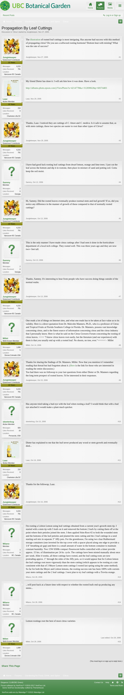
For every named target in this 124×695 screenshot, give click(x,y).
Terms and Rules (116, 690)
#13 (119, 581)
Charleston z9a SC (14, 116)
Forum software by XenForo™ (23, 690)
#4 (120, 195)
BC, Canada (16, 559)
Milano (6, 547)
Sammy (6, 183)
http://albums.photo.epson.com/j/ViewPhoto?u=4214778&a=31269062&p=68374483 (66, 88)
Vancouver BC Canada (12, 74)
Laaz (5, 99)
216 (19, 108)
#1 (120, 74)
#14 (119, 617)
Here (72, 368)
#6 (120, 273)
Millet (5, 340)
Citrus (15, 32)
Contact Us (98, 687)
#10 (119, 438)
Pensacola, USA (15, 438)
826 (19, 430)
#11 (119, 480)
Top (117, 687)
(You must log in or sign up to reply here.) (106, 666)
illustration (35, 39)
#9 (120, 399)
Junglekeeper (32, 32)
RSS (122, 687)
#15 (119, 659)
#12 (119, 522)
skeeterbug (8, 424)
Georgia (18, 195)
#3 (120, 158)
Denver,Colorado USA (13, 357)
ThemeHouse (38, 692)
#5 (120, 237)
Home (113, 687)
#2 (120, 116)
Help (107, 687)
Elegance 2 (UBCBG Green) (12, 687)
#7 (120, 315)
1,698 (18, 349)
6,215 (18, 66)
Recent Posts (8, 15)
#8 (120, 357)
